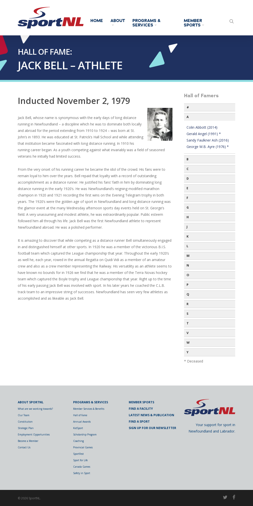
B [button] (188, 159)
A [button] (188, 117)
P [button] (188, 285)
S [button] (187, 314)
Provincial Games (83, 447)
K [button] (188, 236)
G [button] (188, 207)
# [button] (188, 107)
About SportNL (30, 402)
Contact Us (24, 447)
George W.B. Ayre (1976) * (208, 146)
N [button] (188, 265)
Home (96, 21)
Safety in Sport (81, 473)
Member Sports (194, 23)
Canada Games (81, 466)
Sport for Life (80, 460)
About (117, 22)
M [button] (188, 256)
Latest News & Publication (151, 415)
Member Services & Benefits (88, 408)
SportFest (78, 454)
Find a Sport (139, 421)
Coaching (78, 441)
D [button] (188, 178)
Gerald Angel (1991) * (204, 133)
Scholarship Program (85, 434)
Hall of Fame (80, 415)
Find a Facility (141, 409)
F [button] (187, 198)
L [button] (187, 246)
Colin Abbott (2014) (202, 127)
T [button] (188, 323)
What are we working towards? (35, 408)
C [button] (188, 169)
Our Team (23, 415)
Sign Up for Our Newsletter (152, 428)
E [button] (187, 188)
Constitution (25, 421)
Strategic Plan (26, 428)
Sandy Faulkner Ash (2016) (208, 140)
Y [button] (188, 352)
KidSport (78, 428)
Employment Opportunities (34, 434)
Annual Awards (82, 421)
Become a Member (28, 441)
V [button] (188, 333)
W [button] (188, 342)
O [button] (188, 275)
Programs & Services (146, 23)
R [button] (188, 304)
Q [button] (188, 294)
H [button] (188, 217)
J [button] (187, 227)
